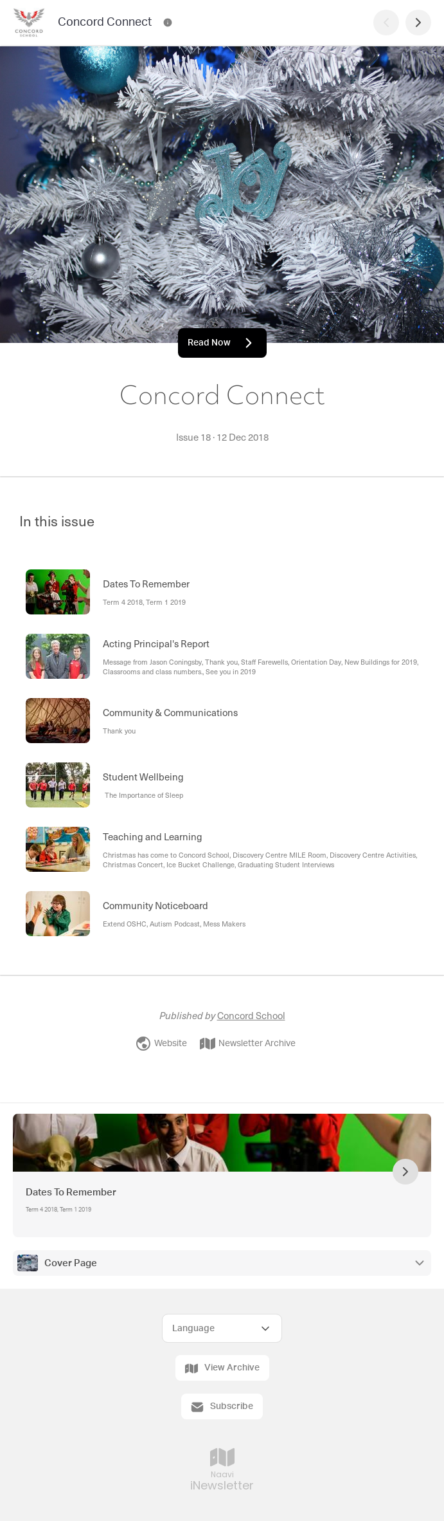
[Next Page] (418, 22)
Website (161, 1043)
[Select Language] (222, 1328)
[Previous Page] (386, 22)
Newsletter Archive (248, 1043)
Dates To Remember (71, 1192)
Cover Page (70, 1263)
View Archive (222, 1368)
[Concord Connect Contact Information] (167, 22)
